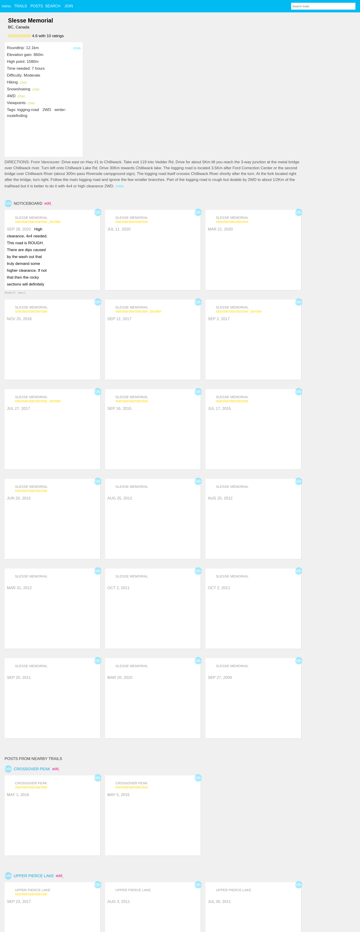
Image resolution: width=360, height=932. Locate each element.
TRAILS (20, 6)
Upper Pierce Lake (34, 876)
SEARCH (52, 6)
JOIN (69, 6)
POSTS (36, 6)
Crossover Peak (32, 769)
